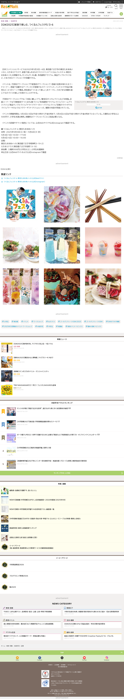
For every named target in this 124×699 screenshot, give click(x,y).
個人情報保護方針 (62, 666)
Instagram (106, 659)
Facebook (39, 659)
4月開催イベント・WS (41, 15)
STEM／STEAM (95, 15)
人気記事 (13, 15)
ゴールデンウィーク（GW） (94, 321)
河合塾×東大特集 (59, 12)
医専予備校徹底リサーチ (45, 12)
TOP (62, 652)
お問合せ (50, 664)
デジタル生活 (10, 632)
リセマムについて (71, 664)
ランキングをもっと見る (62, 473)
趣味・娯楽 (70, 632)
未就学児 (40, 326)
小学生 (6, 321)
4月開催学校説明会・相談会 (26, 15)
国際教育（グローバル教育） (72, 15)
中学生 (50, 326)
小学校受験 (101, 12)
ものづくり (51, 321)
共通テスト (110, 12)
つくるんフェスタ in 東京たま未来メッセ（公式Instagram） (24, 181)
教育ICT (70, 608)
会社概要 (63, 664)
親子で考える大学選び (73, 12)
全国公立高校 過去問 (56, 15)
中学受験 (92, 12)
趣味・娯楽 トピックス (94, 326)
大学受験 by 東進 (16, 12)
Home (17, 659)
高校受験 (84, 12)
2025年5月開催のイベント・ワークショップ (18, 326)
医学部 (26, 12)
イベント (25, 321)
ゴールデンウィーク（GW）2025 (70, 321)
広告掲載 (56, 664)
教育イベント (10, 620)
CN (111, 7)
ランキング (106, 15)
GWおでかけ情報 (113, 321)
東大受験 (33, 12)
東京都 (16, 321)
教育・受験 (9, 608)
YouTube (84, 659)
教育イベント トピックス (75, 326)
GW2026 (85, 15)
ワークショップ (38, 321)
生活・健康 (70, 620)
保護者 (60, 326)
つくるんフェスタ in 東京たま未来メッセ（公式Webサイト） (24, 178)
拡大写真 (100, 107)
